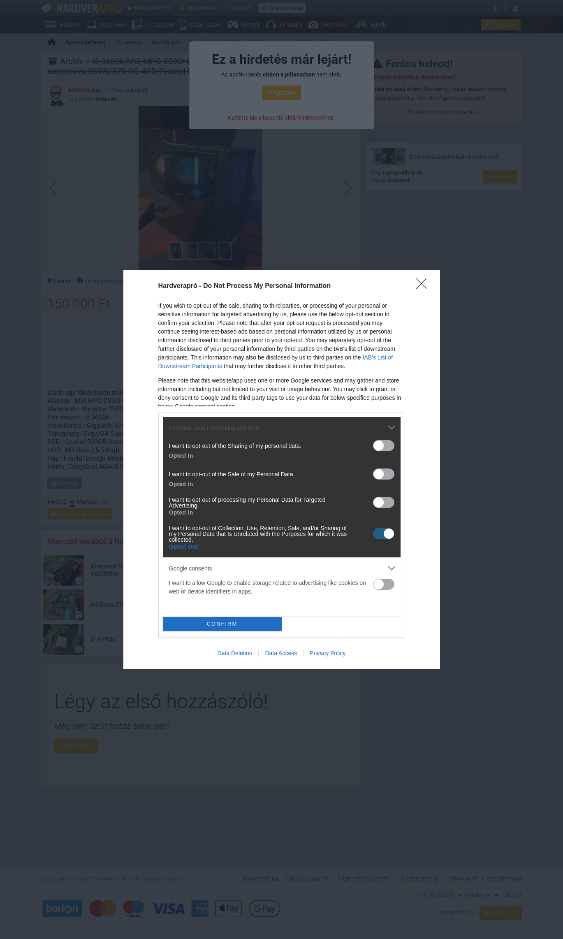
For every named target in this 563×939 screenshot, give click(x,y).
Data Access (281, 653)
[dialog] (281, 469)
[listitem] (281, 427)
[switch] (383, 445)
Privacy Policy (327, 653)
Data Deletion (235, 653)
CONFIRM (222, 624)
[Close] (424, 286)
